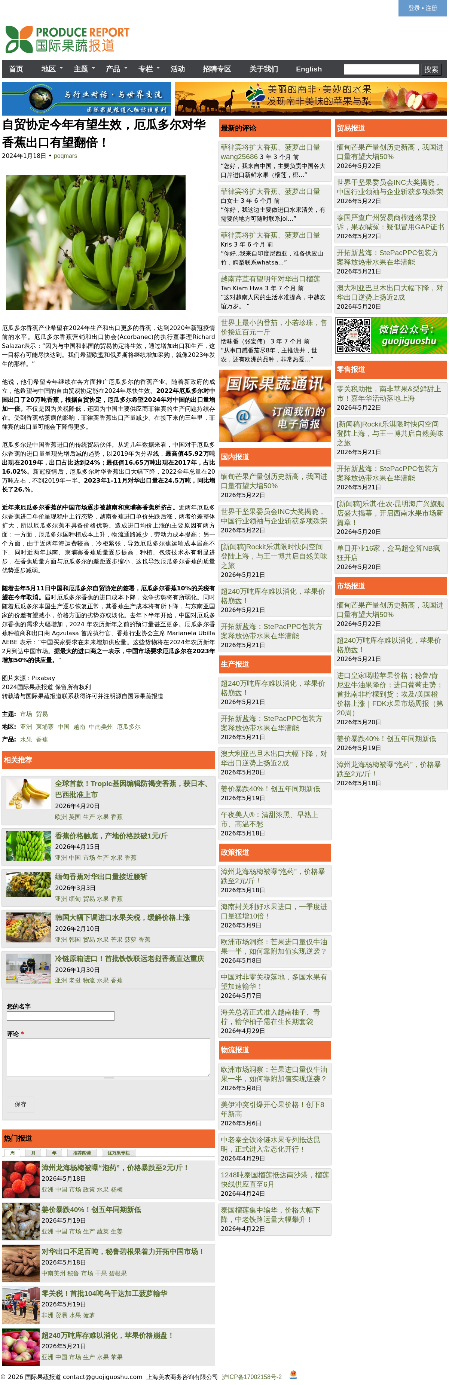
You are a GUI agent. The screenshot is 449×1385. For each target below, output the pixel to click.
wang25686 (239, 156)
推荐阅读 (82, 1153)
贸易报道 (351, 128)
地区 (48, 69)
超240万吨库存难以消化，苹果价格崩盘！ (108, 1335)
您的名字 (19, 1006)
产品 (113, 69)
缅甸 (75, 899)
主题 (81, 69)
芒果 (117, 939)
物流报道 (235, 1050)
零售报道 (351, 369)
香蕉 (42, 739)
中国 (64, 727)
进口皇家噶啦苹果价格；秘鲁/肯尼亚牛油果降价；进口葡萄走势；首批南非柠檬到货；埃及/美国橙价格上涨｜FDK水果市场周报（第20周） (390, 694)
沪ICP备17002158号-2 (252, 1376)
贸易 (42, 714)
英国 (75, 817)
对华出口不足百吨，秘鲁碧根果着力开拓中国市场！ (123, 1252)
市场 (26, 714)
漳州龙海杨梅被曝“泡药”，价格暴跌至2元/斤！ (116, 1168)
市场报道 (351, 586)
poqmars (65, 156)
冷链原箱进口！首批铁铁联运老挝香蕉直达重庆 (129, 959)
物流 (89, 980)
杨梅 (117, 1189)
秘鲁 (73, 1273)
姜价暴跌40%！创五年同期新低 (91, 1210)
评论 (15, 1033)
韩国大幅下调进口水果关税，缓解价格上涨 (122, 917)
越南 (79, 727)
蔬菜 (103, 1231)
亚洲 (26, 727)
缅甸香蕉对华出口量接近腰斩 (101, 877)
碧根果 (118, 1273)
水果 (26, 739)
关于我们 (264, 69)
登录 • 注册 (423, 8)
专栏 (145, 69)
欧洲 (61, 817)
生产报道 (235, 664)
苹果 (117, 1357)
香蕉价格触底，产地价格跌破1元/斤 (111, 836)
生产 (89, 817)
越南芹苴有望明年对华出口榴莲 (270, 279)
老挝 (75, 980)
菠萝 (131, 939)
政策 (89, 1189)
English (309, 69)
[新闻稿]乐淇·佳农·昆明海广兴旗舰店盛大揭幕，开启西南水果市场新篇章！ (390, 513)
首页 (16, 69)
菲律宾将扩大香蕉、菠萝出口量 (270, 147)
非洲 (48, 1315)
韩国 (75, 939)
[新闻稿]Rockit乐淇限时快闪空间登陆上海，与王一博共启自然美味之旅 (274, 556)
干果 (101, 1273)
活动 (178, 69)
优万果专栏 (118, 1153)
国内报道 (235, 457)
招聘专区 (217, 69)
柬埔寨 (45, 727)
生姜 (117, 1231)
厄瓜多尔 (129, 727)
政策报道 (235, 852)
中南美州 (101, 727)
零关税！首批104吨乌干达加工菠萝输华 (104, 1293)
